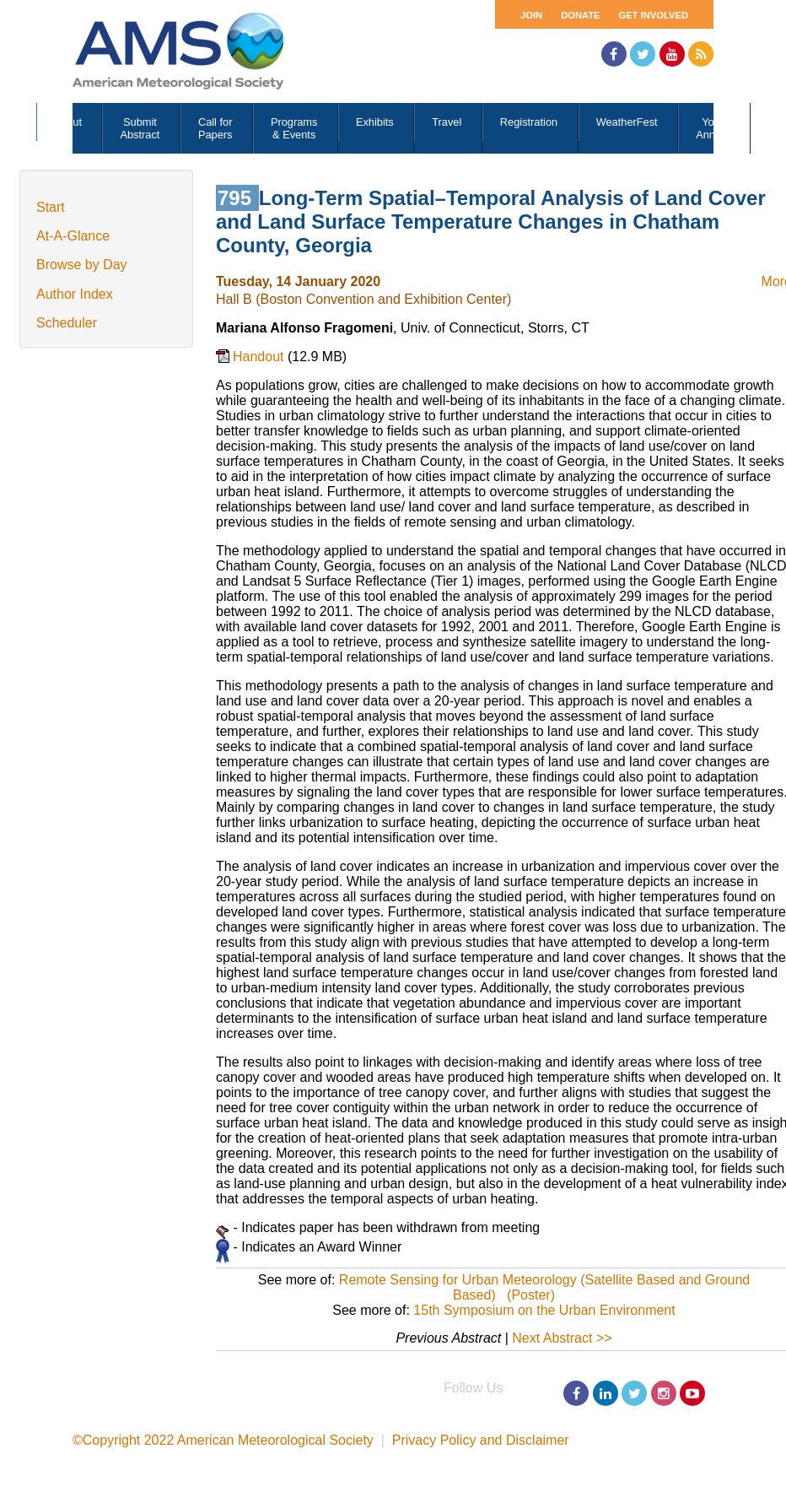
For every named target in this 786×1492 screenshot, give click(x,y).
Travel (446, 122)
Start (50, 207)
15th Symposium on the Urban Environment (544, 1310)
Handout (260, 356)
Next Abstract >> (561, 1338)
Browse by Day (81, 264)
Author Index (74, 294)
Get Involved (653, 15)
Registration (528, 122)
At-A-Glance (73, 236)
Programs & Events (294, 128)
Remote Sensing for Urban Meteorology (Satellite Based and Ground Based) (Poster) (544, 1287)
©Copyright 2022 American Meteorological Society (223, 1440)
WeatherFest (627, 122)
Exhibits (375, 122)
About (68, 122)
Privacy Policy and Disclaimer (480, 1440)
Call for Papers (215, 128)
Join (531, 15)
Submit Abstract (139, 128)
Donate (580, 15)
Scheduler (66, 323)
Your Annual (712, 128)
